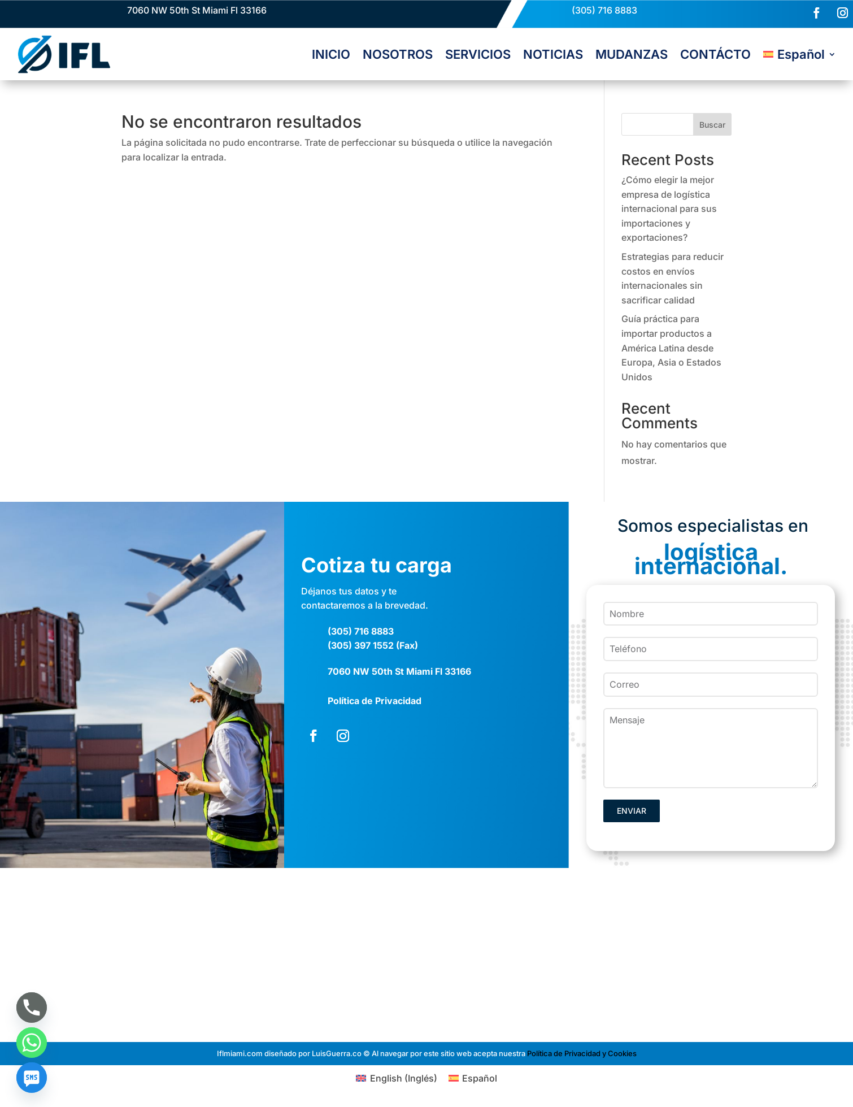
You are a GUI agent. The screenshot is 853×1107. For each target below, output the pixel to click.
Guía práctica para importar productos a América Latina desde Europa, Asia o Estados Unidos (671, 347)
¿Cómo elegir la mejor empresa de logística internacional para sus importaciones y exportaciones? (669, 208)
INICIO (331, 54)
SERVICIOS (478, 54)
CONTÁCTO (715, 54)
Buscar (712, 124)
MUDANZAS (631, 54)
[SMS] (31, 1077)
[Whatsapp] (31, 1042)
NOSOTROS (398, 54)
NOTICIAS (553, 54)
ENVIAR (631, 810)
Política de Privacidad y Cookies (582, 1052)
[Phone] (31, 1007)
